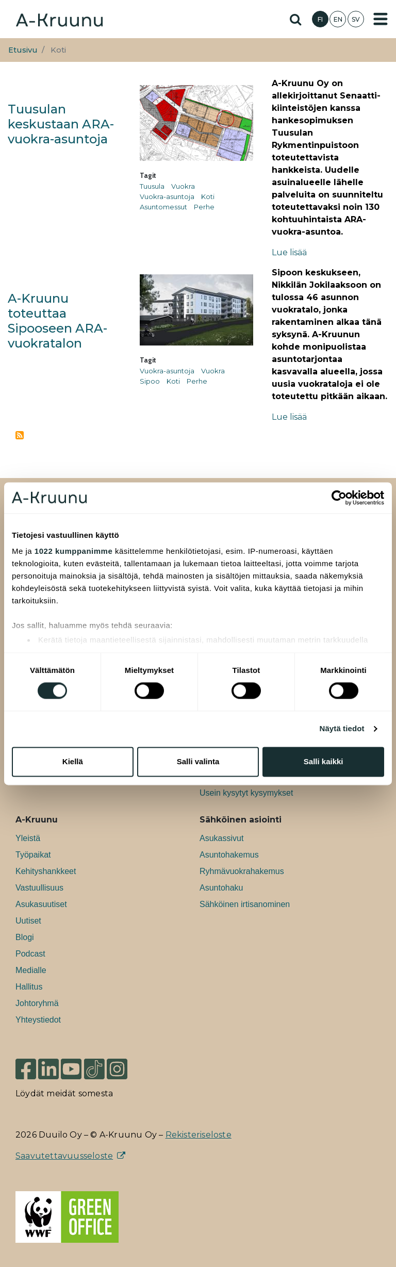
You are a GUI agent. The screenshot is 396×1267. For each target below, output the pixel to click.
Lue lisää (289, 252)
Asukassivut (221, 838)
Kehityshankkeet (45, 871)
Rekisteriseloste (199, 1135)
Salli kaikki (323, 761)
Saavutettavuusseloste (64, 1156)
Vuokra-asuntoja (167, 196)
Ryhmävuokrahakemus (242, 871)
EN (338, 19)
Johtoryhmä (37, 1003)
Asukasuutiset (41, 904)
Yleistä (27, 838)
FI (320, 19)
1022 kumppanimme (73, 551)
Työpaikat (33, 854)
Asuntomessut (163, 207)
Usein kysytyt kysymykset (246, 792)
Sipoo (150, 381)
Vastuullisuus (39, 887)
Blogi (24, 937)
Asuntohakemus (229, 854)
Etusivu (23, 50)
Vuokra (183, 186)
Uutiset (28, 920)
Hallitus (28, 986)
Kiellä (72, 761)
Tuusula (152, 186)
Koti (207, 196)
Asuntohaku (221, 887)
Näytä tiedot (342, 729)
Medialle (30, 970)
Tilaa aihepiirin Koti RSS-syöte (19, 435)
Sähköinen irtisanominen (245, 904)
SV (356, 19)
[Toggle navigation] (380, 19)
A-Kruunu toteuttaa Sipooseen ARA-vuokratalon (57, 320)
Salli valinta (198, 761)
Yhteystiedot (38, 1019)
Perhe (204, 207)
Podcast (30, 953)
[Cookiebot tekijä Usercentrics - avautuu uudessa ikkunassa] (339, 497)
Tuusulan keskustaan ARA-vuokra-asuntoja (61, 124)
